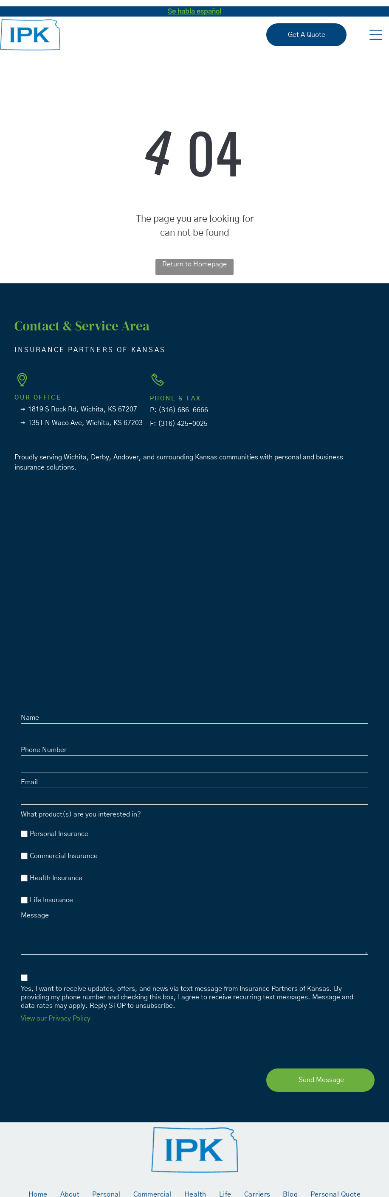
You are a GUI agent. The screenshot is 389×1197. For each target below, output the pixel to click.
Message (35, 915)
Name (30, 717)
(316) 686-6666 (183, 410)
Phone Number (44, 750)
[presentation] (85, 1043)
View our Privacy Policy (55, 1018)
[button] (375, 34)
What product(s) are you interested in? (81, 814)
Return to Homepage (194, 264)
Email (29, 782)
